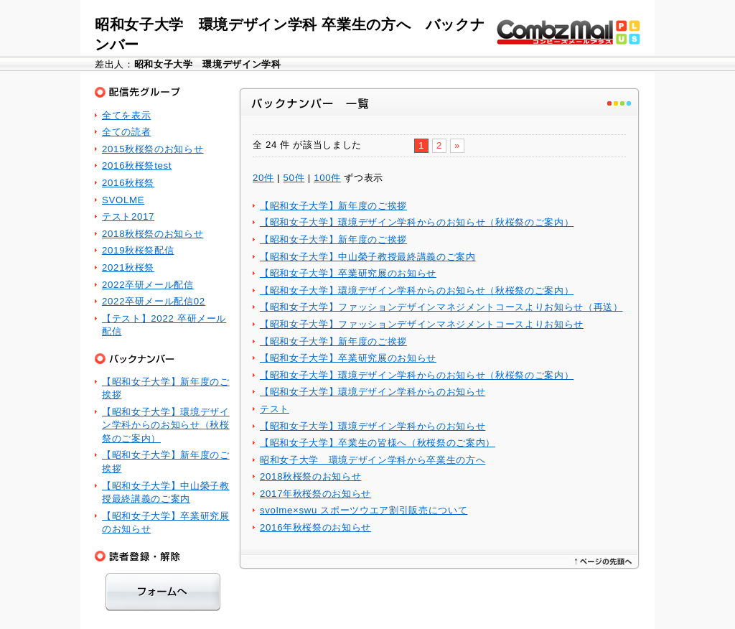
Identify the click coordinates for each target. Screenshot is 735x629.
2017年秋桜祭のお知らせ (315, 493)
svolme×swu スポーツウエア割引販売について (363, 510)
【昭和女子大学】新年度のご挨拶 (333, 205)
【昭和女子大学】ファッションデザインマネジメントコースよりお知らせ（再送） (441, 307)
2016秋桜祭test (137, 165)
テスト (274, 409)
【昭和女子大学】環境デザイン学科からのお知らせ (372, 391)
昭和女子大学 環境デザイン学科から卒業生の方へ (372, 460)
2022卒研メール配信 (148, 284)
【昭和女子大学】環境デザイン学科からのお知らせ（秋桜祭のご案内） (417, 222)
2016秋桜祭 (128, 182)
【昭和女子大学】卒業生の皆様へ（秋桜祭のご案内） (377, 442)
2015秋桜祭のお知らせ (152, 149)
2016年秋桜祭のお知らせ (315, 527)
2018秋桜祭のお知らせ (310, 476)
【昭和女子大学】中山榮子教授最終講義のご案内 (368, 256)
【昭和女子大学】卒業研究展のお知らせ (348, 273)
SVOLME (123, 200)
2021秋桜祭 (128, 267)
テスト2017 (128, 216)
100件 (327, 177)
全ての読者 (126, 131)
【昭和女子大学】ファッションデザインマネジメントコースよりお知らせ (422, 324)
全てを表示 (126, 115)
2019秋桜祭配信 (138, 250)
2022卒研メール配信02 (153, 301)
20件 (263, 177)
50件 (294, 177)
